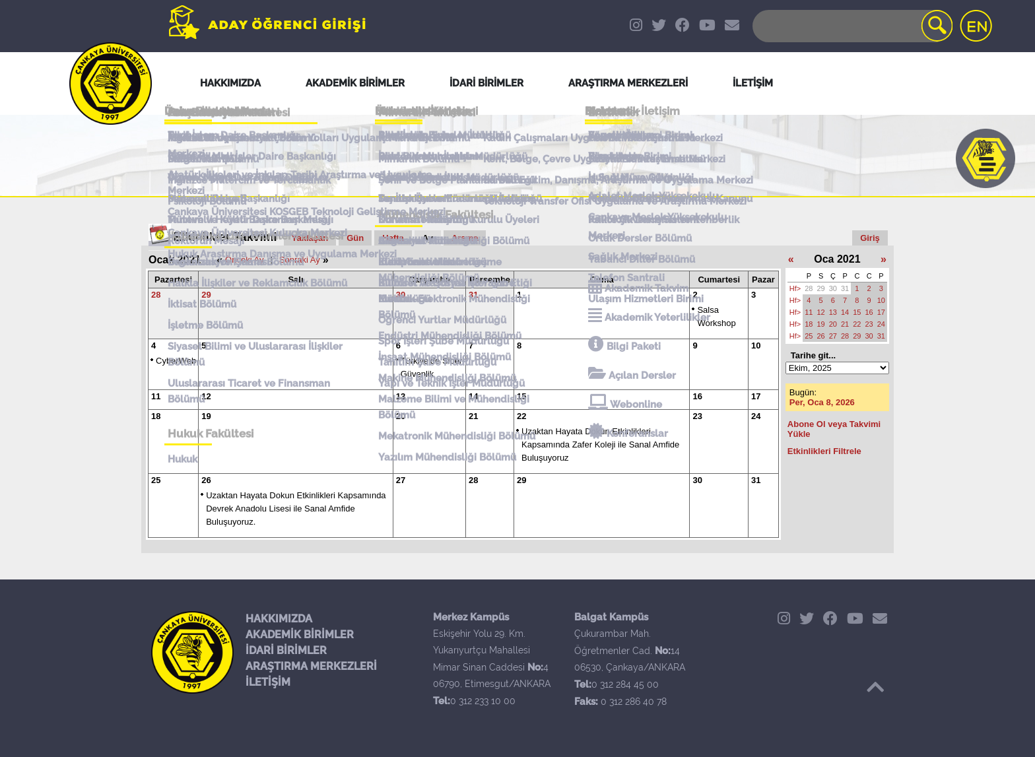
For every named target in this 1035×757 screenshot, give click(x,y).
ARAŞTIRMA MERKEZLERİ (311, 666)
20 (400, 416)
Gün (355, 238)
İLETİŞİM (268, 682)
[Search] (851, 26)
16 (697, 396)
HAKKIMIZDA (279, 618)
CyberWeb (176, 361)
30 (400, 295)
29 (206, 295)
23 (697, 416)
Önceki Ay (244, 260)
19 (206, 416)
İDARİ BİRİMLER (286, 650)
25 (155, 480)
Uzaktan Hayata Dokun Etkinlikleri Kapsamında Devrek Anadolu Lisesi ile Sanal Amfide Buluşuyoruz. (295, 508)
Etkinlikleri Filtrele (824, 451)
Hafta (393, 238)
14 (473, 396)
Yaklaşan (310, 238)
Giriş (870, 238)
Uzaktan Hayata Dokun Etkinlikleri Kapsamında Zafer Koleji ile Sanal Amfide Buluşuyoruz (600, 444)
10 (755, 345)
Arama (464, 238)
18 (155, 416)
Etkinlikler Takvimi (225, 237)
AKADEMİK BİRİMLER (300, 634)
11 (155, 396)
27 (400, 480)
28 (155, 295)
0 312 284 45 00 (625, 684)
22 (521, 416)
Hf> (795, 288)
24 (755, 416)
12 (206, 396)
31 (473, 295)
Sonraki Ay (299, 260)
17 (755, 396)
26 (206, 480)
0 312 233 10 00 (483, 701)
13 (400, 396)
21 (473, 416)
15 (521, 396)
